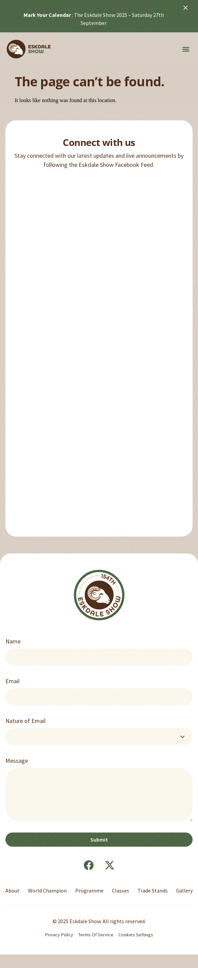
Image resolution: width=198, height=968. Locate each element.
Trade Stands (153, 890)
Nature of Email (25, 721)
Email (12, 681)
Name (13, 641)
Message (16, 760)
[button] (185, 49)
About (12, 890)
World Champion (47, 890)
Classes (120, 890)
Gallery (184, 890)
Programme (89, 890)
